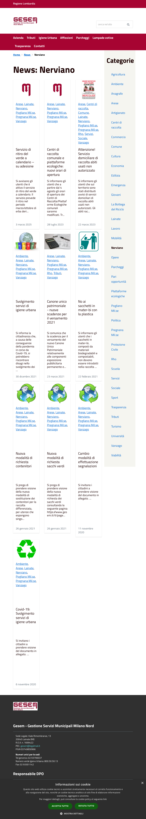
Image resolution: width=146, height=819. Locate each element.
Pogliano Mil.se (25, 112)
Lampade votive (103, 37)
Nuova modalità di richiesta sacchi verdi (55, 460)
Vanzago (21, 121)
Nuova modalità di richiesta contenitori (24, 460)
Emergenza (118, 185)
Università (117, 436)
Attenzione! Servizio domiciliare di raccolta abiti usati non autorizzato (88, 160)
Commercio (118, 137)
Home (17, 55)
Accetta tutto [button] (60, 806)
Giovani (116, 194)
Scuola (115, 368)
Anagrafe (117, 93)
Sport (114, 397)
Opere (115, 257)
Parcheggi (82, 37)
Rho (80, 134)
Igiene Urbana (48, 37)
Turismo (116, 426)
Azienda (18, 37)
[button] (73, 813)
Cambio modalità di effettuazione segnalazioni (88, 460)
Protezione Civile (118, 347)
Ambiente (22, 256)
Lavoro (115, 228)
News (27, 55)
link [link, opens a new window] (105, 799)
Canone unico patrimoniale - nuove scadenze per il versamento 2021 (57, 312)
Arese (19, 104)
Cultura (115, 156)
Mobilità (116, 238)
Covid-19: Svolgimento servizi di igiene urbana (26, 615)
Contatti (39, 46)
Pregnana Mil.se (26, 117)
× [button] (142, 783)
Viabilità (116, 455)
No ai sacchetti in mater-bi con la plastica (87, 308)
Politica (116, 320)
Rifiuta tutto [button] (86, 805)
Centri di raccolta (87, 106)
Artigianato (118, 113)
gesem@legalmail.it (30, 746)
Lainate (29, 104)
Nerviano (21, 108)
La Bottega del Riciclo (118, 207)
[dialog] (73, 799)
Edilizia (115, 175)
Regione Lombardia (24, 3)
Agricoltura (118, 74)
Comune (83, 112)
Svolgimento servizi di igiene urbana (26, 305)
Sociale (82, 138)
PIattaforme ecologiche (118, 293)
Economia (117, 166)
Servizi (89, 134)
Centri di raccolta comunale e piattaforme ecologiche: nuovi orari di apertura (56, 162)
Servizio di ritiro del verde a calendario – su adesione (25, 158)
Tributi (31, 37)
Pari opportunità (118, 279)
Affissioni (66, 37)
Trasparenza (23, 46)
